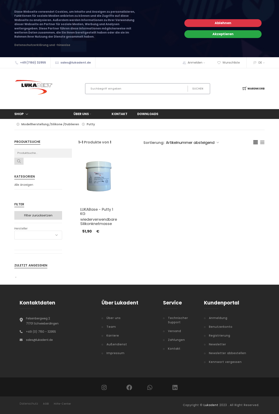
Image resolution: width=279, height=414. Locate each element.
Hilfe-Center (62, 404)
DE (260, 62)
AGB (46, 404)
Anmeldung (218, 318)
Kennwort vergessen (225, 362)
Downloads (147, 114)
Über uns (83, 114)
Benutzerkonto (220, 327)
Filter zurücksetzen (38, 215)
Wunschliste (228, 62)
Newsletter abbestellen (227, 353)
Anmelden (198, 62)
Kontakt (119, 114)
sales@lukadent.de (75, 62)
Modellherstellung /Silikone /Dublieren (50, 124)
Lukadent (211, 405)
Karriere (113, 335)
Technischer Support (178, 320)
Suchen (197, 88)
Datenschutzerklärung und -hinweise (42, 45)
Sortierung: (153, 142)
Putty (91, 124)
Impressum (116, 353)
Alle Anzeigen (23, 184)
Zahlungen (176, 340)
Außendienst (117, 344)
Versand (174, 331)
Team (111, 327)
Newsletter (217, 344)
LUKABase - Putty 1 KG (96, 211)
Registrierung (219, 335)
